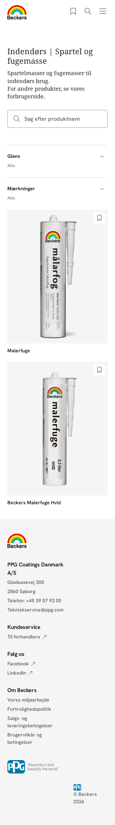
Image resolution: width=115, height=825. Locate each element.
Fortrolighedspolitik (29, 709)
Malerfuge (18, 350)
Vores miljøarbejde (28, 700)
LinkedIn (16, 673)
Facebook (18, 663)
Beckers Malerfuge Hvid (34, 502)
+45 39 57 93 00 (43, 600)
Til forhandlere (23, 637)
